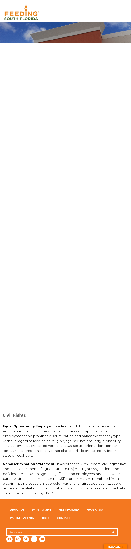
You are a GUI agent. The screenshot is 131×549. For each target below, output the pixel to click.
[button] (126, 16)
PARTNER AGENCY (22, 518)
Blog (46, 518)
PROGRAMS (95, 509)
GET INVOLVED (69, 509)
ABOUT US (17, 509)
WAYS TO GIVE (41, 509)
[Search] (113, 532)
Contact (63, 518)
